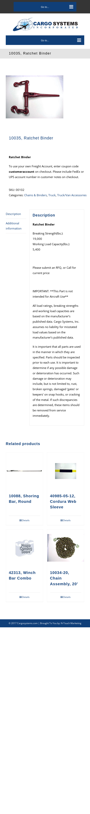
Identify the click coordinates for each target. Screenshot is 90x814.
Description (13, 214)
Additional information (13, 225)
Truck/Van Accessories (72, 195)
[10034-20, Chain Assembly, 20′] (65, 547)
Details (26, 520)
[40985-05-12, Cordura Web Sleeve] (65, 471)
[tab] (16, 214)
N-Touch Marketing (71, 623)
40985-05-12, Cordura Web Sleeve (63, 501)
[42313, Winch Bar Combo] (24, 547)
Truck (52, 195)
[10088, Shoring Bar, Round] (24, 471)
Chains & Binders (35, 195)
